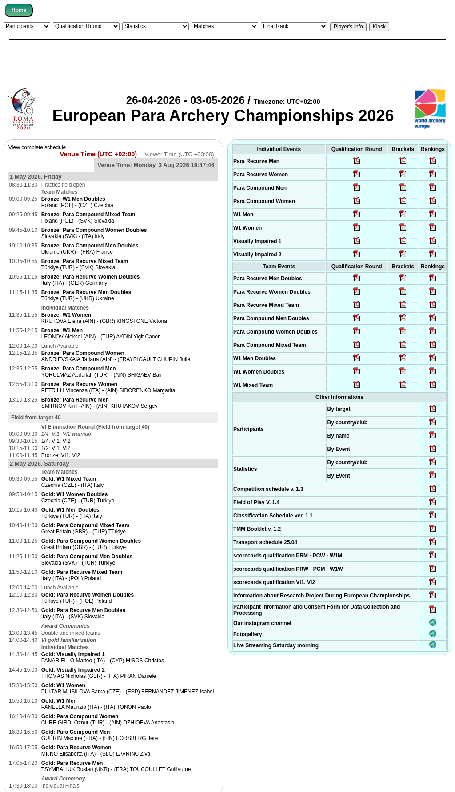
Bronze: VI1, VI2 (60, 455)
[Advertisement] (227, 60)
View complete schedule (37, 147)
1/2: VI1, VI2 (56, 448)
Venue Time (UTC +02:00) (98, 154)
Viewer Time (179, 154)
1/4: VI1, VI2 (56, 441)
